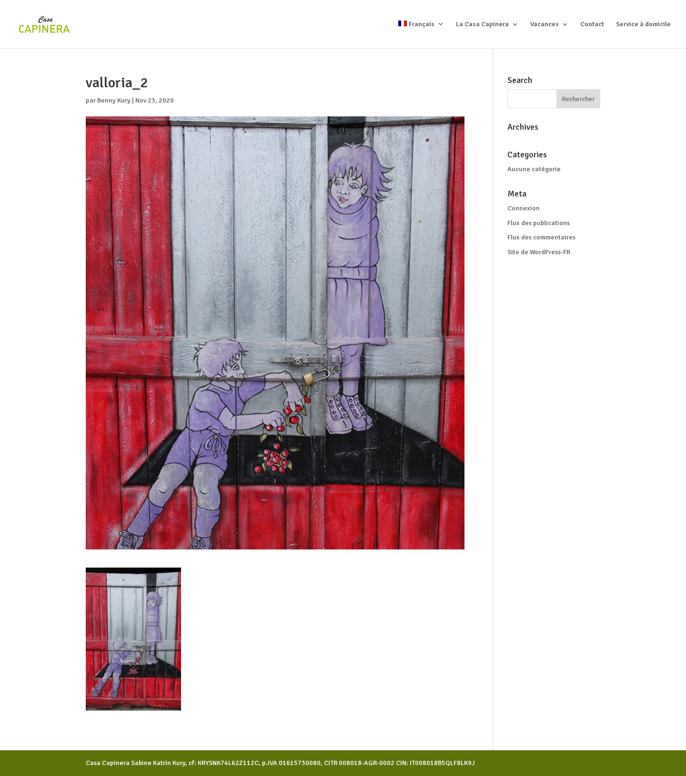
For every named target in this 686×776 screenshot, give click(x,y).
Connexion (523, 208)
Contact (592, 24)
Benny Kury (114, 100)
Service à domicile (643, 24)
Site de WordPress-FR (538, 252)
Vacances (544, 24)
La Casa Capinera (482, 24)
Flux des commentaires (541, 237)
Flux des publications (538, 223)
